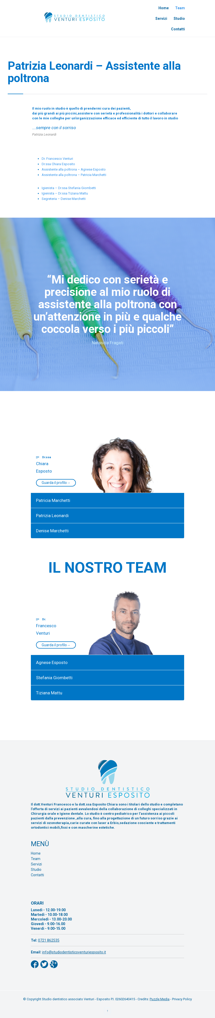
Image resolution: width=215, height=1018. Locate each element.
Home (36, 853)
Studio (36, 869)
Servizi (36, 864)
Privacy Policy (182, 999)
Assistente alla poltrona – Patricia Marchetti (74, 175)
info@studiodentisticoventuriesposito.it (74, 952)
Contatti (37, 875)
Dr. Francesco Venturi (57, 159)
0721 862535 (48, 940)
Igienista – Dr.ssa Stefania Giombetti (69, 188)
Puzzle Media (159, 999)
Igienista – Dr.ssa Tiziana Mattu (65, 193)
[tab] (107, 430)
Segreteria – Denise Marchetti (64, 199)
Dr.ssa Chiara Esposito (58, 164)
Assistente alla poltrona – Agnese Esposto (74, 169)
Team (35, 859)
